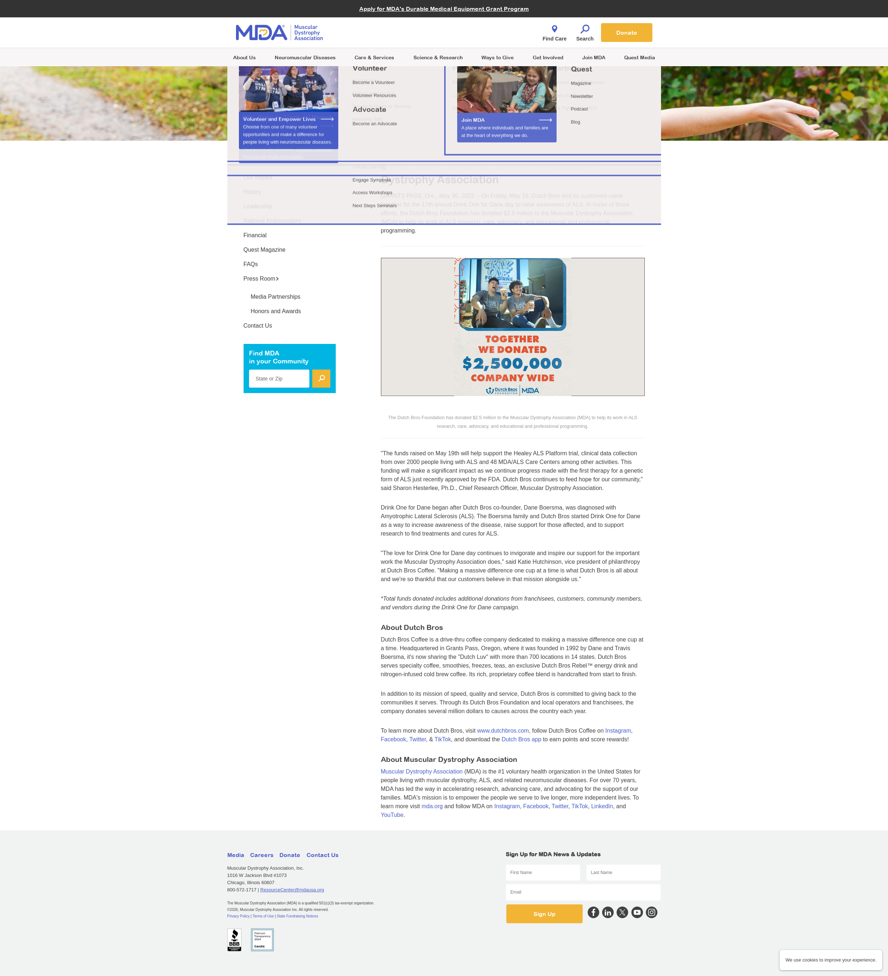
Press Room (261, 279)
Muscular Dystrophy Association (422, 771)
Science (438, 57)
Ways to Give (497, 57)
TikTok (442, 739)
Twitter (417, 739)
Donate (626, 32)
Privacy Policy (238, 916)
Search (585, 31)
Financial (255, 235)
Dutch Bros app (521, 739)
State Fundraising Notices (297, 916)
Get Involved (548, 57)
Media (235, 855)
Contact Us (258, 326)
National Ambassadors (272, 221)
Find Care (554, 31)
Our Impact (258, 177)
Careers (262, 855)
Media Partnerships (276, 297)
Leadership (258, 206)
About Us (244, 57)
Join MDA (593, 57)
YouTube (392, 815)
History (253, 192)
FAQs (251, 264)
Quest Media (639, 57)
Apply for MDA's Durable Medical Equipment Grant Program (444, 8)
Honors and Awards (276, 311)
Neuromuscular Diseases (305, 57)
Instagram (618, 731)
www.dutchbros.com (503, 731)
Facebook (393, 739)
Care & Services (374, 57)
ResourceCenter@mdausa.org (292, 889)
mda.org (432, 806)
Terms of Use (263, 916)
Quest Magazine (265, 250)
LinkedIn (602, 806)
